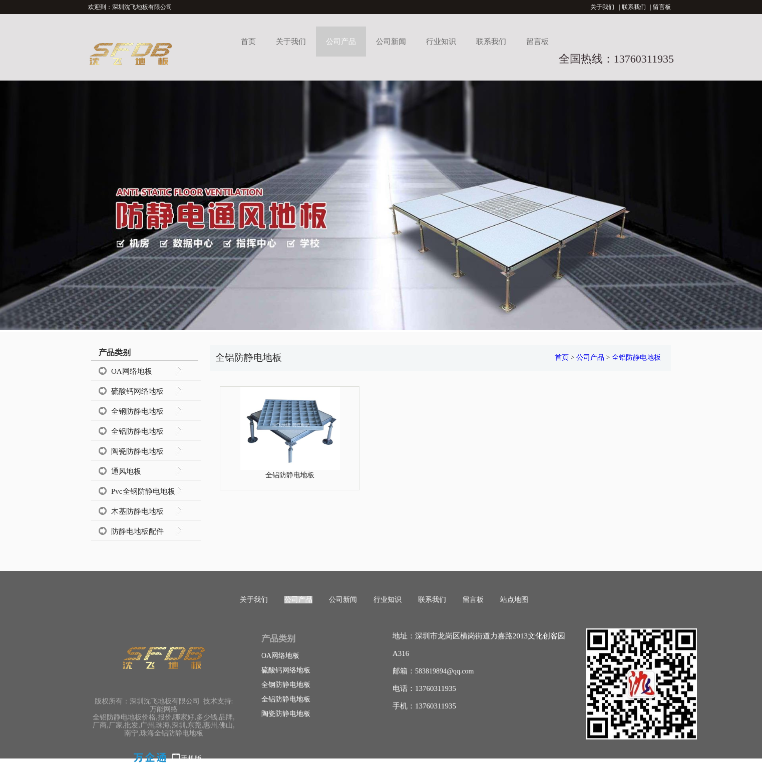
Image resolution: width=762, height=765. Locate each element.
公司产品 (341, 42)
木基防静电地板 (137, 511)
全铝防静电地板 (137, 431)
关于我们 (602, 7)
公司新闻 (391, 42)
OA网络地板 (131, 371)
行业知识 (441, 42)
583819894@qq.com (444, 671)
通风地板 (126, 471)
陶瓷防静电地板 (137, 451)
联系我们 (634, 7)
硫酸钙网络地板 (137, 391)
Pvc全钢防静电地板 (143, 491)
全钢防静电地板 (137, 411)
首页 (248, 42)
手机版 (191, 758)
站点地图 (514, 599)
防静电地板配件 (137, 531)
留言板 (662, 7)
